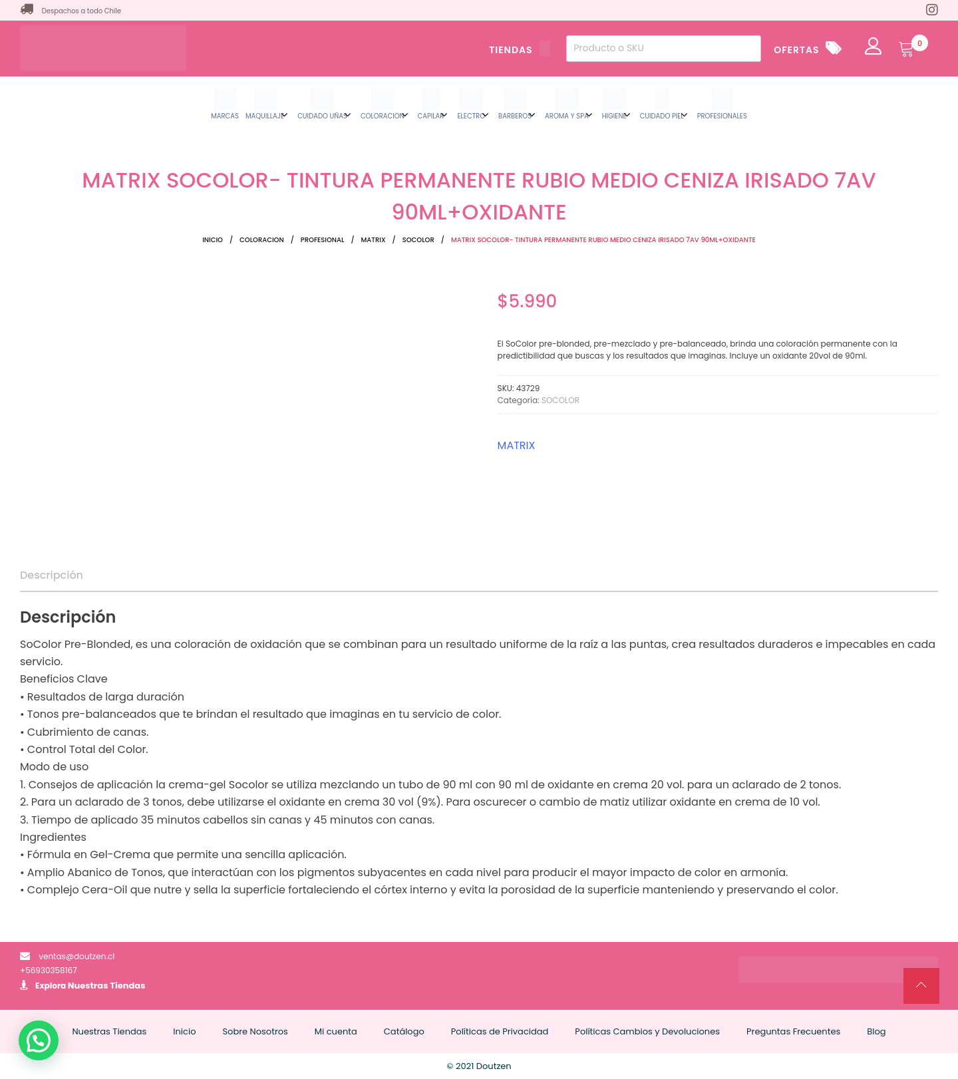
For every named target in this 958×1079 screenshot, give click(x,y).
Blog (876, 1031)
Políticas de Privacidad (500, 1031)
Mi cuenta (336, 1031)
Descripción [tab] (51, 575)
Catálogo (404, 1031)
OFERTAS (796, 50)
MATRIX (373, 240)
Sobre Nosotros (254, 1031)
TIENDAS (519, 50)
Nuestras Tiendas (107, 985)
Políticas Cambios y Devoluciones (647, 1031)
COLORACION (262, 240)
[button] (39, 1040)
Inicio (212, 240)
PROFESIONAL (323, 240)
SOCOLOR (418, 240)
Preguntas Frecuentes (793, 1031)
